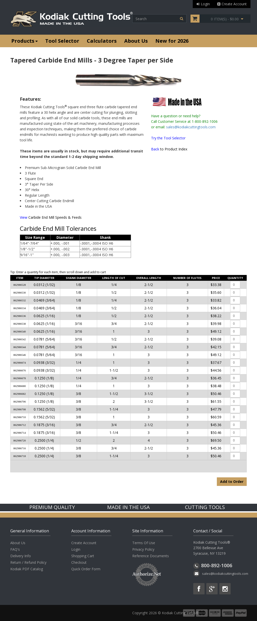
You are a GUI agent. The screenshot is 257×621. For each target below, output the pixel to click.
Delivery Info (20, 555)
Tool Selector (62, 40)
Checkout (79, 562)
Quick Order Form (85, 569)
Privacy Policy (143, 549)
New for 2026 (171, 40)
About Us (136, 40)
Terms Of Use (143, 542)
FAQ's (15, 549)
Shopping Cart (82, 555)
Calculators (102, 40)
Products (24, 40)
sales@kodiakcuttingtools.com (191, 127)
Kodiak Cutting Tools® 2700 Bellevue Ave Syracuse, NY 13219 (211, 548)
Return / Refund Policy (28, 562)
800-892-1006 (216, 565)
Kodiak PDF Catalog (26, 569)
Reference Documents (150, 555)
